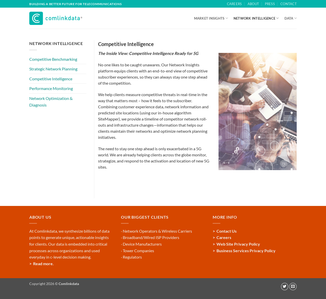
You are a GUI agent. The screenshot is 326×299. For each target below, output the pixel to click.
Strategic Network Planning (53, 68)
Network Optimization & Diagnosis (51, 101)
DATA (290, 18)
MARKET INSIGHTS (211, 18)
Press (270, 4)
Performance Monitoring (51, 88)
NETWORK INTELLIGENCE (256, 18)
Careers (234, 4)
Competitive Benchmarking (53, 59)
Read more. (43, 263)
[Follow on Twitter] (285, 286)
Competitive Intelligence (50, 78)
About (253, 4)
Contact (288, 4)
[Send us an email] (293, 286)
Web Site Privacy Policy (238, 244)
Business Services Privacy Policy (246, 250)
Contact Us (226, 231)
